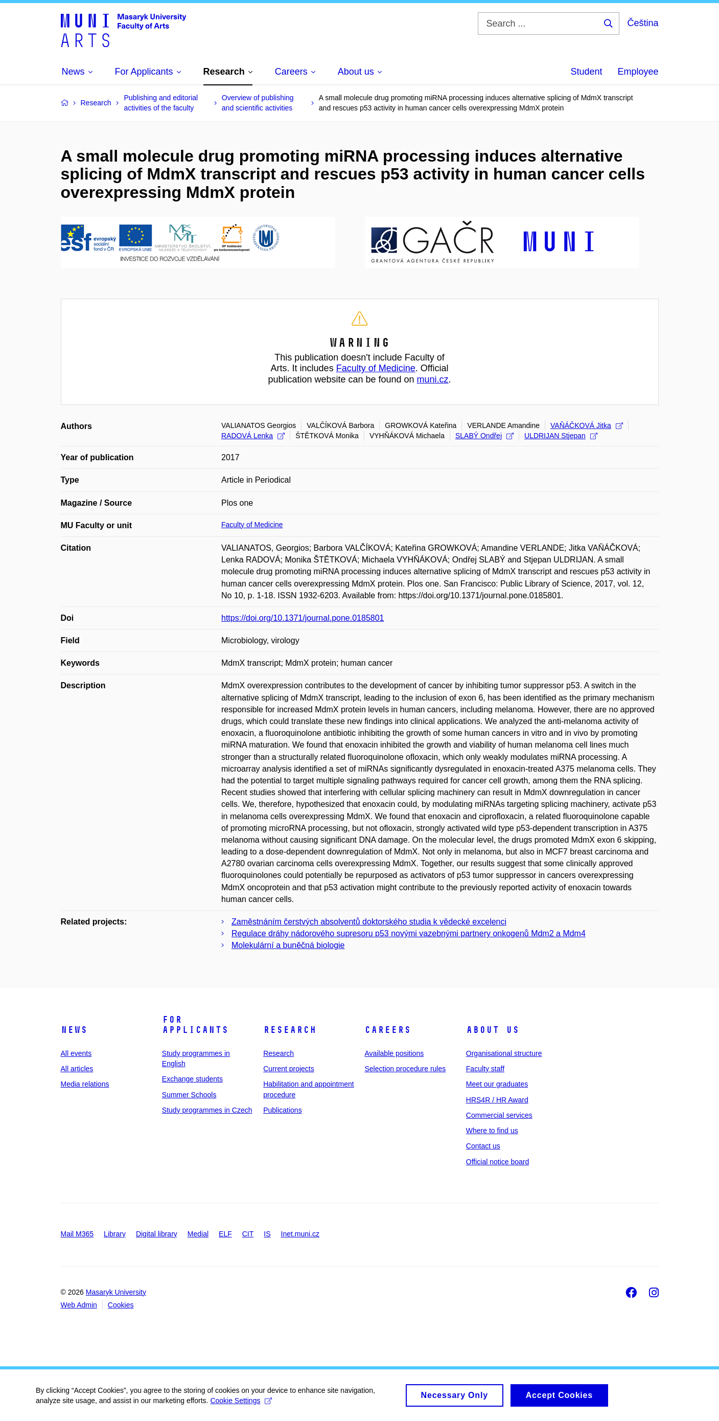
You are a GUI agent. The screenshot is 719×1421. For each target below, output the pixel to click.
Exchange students (192, 1079)
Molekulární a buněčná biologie (287, 945)
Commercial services (499, 1115)
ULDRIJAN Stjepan (560, 436)
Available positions (394, 1053)
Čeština (642, 23)
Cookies (121, 1305)
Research (289, 1029)
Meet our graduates (497, 1084)
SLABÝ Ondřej (484, 436)
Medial (198, 1234)
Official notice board (497, 1162)
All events (76, 1053)
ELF (225, 1234)
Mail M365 (77, 1234)
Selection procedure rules (405, 1069)
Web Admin (79, 1305)
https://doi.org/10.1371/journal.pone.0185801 (302, 618)
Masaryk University (116, 1292)
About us (492, 1029)
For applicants (195, 1024)
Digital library (156, 1234)
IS (267, 1234)
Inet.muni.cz (300, 1234)
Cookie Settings (241, 1405)
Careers (387, 1029)
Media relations (85, 1084)
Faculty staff (485, 1069)
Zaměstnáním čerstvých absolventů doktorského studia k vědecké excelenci (368, 921)
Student (586, 71)
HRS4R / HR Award (497, 1100)
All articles (77, 1069)
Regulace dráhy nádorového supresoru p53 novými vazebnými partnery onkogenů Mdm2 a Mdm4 (408, 933)
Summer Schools (189, 1095)
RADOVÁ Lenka (253, 436)
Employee (637, 71)
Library (115, 1234)
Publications (282, 1110)
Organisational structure (504, 1053)
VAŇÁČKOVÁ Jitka (586, 425)
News (74, 1029)
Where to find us (492, 1130)
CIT (248, 1234)
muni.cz (433, 379)
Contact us (483, 1146)
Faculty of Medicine (375, 368)
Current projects (288, 1069)
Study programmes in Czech (207, 1110)
